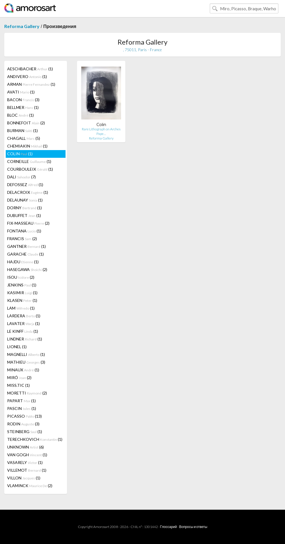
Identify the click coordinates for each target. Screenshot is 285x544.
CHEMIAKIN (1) (27, 146)
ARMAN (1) (31, 84)
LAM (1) (21, 308)
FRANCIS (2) (22, 238)
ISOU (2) (20, 277)
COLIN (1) (20, 153)
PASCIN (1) (21, 408)
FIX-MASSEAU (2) (28, 223)
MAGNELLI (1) (26, 354)
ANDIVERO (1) (27, 76)
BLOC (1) (20, 115)
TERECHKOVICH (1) (34, 439)
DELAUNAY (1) (25, 200)
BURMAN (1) (22, 130)
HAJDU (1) (23, 261)
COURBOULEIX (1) (30, 169)
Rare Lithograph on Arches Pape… (101, 131)
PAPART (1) (21, 400)
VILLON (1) (23, 477)
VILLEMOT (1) (26, 470)
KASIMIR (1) (22, 292)
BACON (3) (23, 99)
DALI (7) (21, 176)
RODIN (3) (23, 423)
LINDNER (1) (24, 338)
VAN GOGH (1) (27, 454)
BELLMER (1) (23, 107)
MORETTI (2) (27, 392)
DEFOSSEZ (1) (25, 184)
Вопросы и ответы (193, 527)
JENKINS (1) (21, 284)
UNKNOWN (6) (25, 447)
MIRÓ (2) (19, 377)
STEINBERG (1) (24, 431)
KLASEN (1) (22, 300)
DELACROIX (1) (27, 192)
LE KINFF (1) (22, 331)
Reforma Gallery (21, 26)
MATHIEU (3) (26, 362)
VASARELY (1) (25, 462)
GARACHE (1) (25, 254)
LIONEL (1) (17, 346)
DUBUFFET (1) (24, 215)
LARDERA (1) (23, 315)
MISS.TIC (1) (18, 385)
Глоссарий (168, 527)
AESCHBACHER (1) (30, 68)
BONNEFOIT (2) (26, 122)
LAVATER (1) (23, 323)
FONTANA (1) (24, 230)
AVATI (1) (21, 91)
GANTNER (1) (26, 246)
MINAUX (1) (23, 369)
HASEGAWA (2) (27, 269)
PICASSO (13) (24, 416)
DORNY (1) (24, 207)
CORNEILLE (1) (29, 161)
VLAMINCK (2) (29, 485)
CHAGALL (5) (23, 138)
